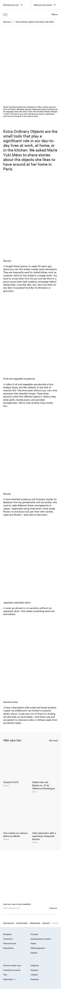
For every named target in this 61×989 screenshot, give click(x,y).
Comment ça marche (11, 970)
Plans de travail (9, 943)
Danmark (46, 923)
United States (21, 923)
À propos (34, 934)
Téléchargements (38, 948)
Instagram (35, 965)
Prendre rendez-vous (12, 965)
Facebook (35, 979)
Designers (7, 934)
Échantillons (8, 948)
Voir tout (53, 740)
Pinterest (34, 970)
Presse (33, 943)
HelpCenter (9, 979)
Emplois (34, 952)
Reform (55, 14)
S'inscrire (53, 908)
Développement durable (41, 938)
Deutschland (35, 923)
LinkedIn (34, 974)
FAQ (5, 974)
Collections (8, 938)
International (8, 923)
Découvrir (7, 21)
